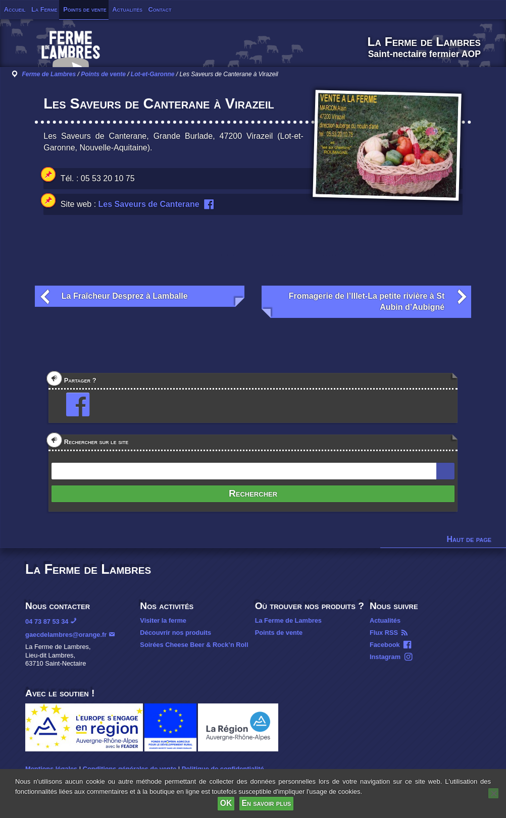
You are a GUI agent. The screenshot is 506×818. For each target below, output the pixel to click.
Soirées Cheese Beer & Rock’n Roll (194, 644)
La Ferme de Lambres (288, 620)
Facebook (385, 644)
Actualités (127, 9)
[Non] (493, 793)
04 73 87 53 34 (46, 621)
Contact (160, 9)
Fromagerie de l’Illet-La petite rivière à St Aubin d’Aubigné (367, 301)
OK (226, 803)
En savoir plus (266, 803)
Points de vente (85, 9)
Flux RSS (384, 632)
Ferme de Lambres (49, 74)
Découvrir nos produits (175, 632)
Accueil (15, 9)
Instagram (385, 657)
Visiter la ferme (163, 620)
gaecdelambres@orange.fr (66, 634)
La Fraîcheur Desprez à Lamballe (125, 296)
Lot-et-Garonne (153, 74)
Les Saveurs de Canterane (148, 204)
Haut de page (469, 539)
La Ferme (44, 9)
